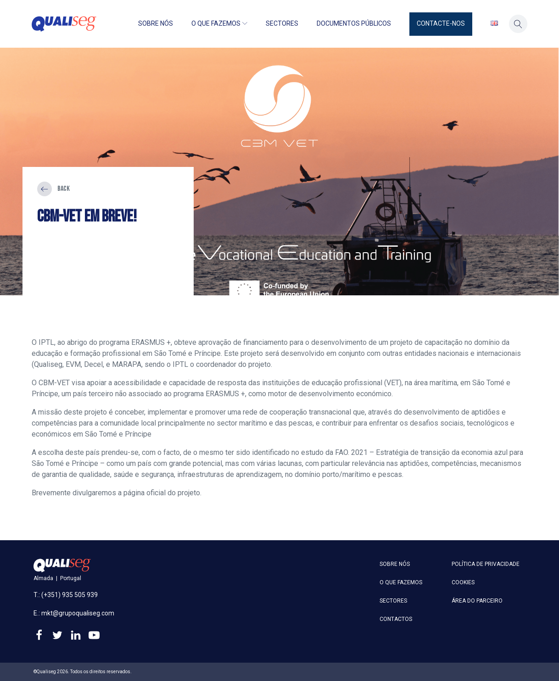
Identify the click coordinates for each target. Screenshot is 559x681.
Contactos (396, 619)
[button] (440, 24)
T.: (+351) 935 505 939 (66, 594)
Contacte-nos (441, 23)
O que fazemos (219, 23)
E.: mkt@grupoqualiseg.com (74, 613)
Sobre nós (155, 23)
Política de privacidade (486, 564)
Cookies (463, 582)
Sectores (282, 23)
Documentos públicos (354, 23)
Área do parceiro (477, 601)
